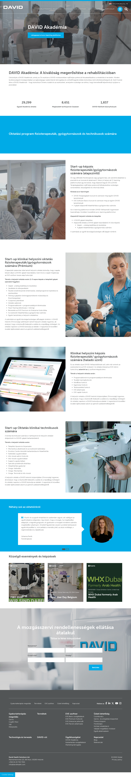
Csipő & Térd (13, 722)
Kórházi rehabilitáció (101, 726)
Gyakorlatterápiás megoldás (48, 9)
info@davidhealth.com (17, 764)
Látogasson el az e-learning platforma (46, 35)
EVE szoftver (80, 9)
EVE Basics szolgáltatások (75, 716)
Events (14, 566)
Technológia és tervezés (20, 737)
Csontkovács (98, 716)
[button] (63, 549)
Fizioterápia (98, 724)
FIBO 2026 (16, 597)
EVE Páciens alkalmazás (74, 724)
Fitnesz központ (99, 721)
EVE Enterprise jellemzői (74, 721)
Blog (95, 740)
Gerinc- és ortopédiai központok (106, 719)
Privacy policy (117, 760)
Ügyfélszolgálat (73, 737)
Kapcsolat (109, 9)
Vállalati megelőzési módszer (104, 729)
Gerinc (11, 719)
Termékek (68, 9)
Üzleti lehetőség (95, 9)
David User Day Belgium (63, 597)
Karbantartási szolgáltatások (76, 742)
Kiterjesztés (13, 727)
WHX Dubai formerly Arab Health (103, 596)
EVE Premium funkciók (74, 719)
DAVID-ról (42, 737)
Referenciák (98, 742)
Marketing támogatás (73, 745)
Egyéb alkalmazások (101, 731)
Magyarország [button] (117, 4)
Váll (10, 724)
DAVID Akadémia (72, 740)
